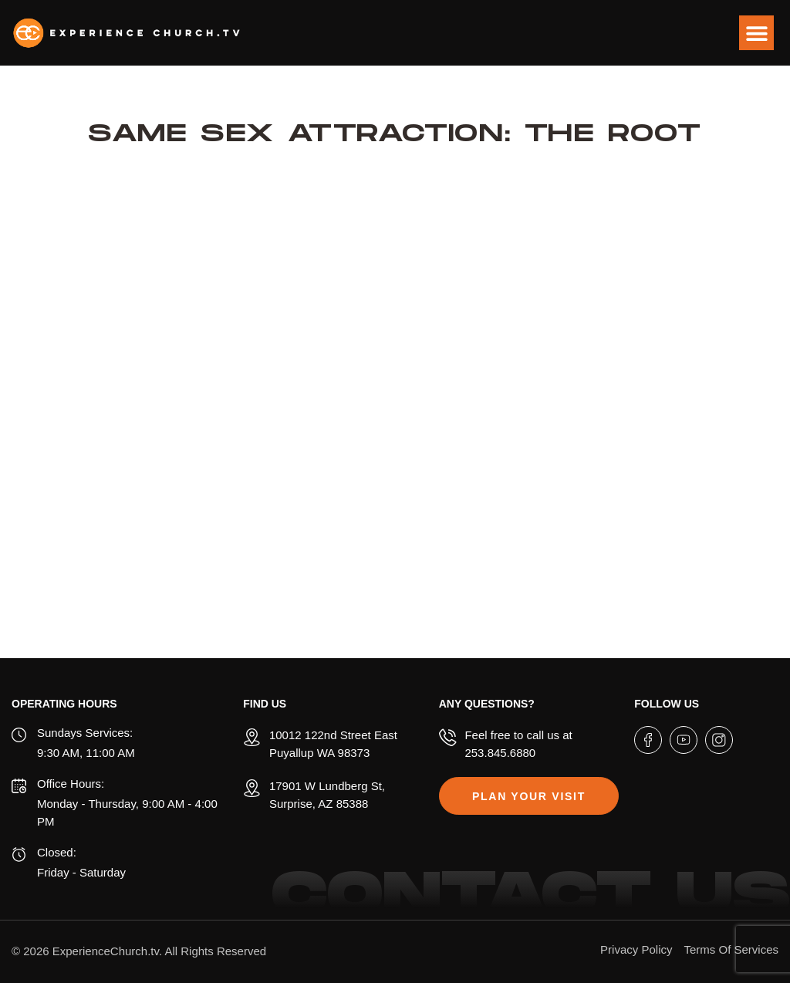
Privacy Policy (636, 949)
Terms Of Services (731, 949)
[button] (756, 32)
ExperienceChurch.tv (105, 951)
